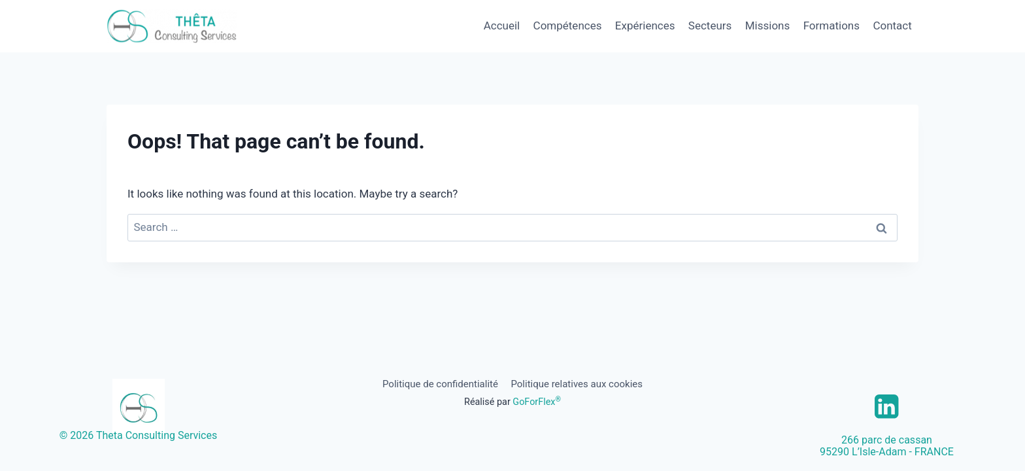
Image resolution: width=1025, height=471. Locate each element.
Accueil (502, 25)
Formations (831, 25)
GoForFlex (536, 402)
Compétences (567, 25)
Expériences (645, 25)
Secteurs (710, 25)
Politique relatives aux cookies (577, 384)
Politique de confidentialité (440, 384)
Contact (892, 25)
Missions (767, 25)
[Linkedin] (887, 406)
